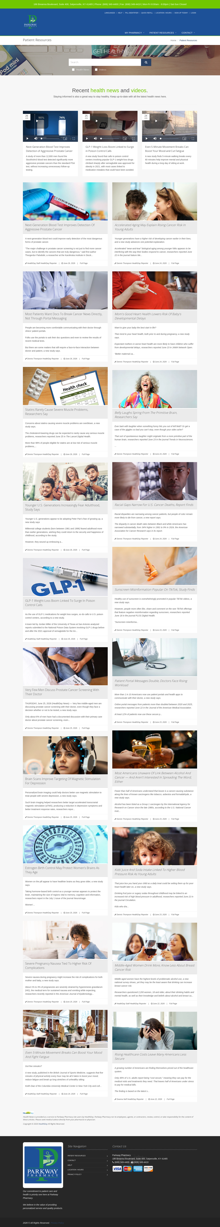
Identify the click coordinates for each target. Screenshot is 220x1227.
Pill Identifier (131, 13)
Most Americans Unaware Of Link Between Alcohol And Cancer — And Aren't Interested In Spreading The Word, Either (153, 777)
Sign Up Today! (181, 13)
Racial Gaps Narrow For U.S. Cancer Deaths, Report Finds (154, 505)
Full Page (84, 263)
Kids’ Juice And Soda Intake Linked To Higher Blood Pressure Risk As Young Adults (150, 872)
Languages (110, 13)
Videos (100, 69)
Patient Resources (162, 32)
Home (173, 40)
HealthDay (42, 1124)
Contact (187, 32)
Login (193, 13)
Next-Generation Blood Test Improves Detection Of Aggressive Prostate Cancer (60, 227)
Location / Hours (164, 13)
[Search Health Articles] (105, 62)
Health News (80, 69)
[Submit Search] (146, 62)
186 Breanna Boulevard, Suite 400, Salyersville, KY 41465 (63, 4)
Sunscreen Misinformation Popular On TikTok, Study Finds (155, 589)
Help (120, 13)
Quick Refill (147, 13)
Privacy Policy (75, 1174)
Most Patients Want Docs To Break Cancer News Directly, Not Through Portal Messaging (63, 316)
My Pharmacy (133, 32)
